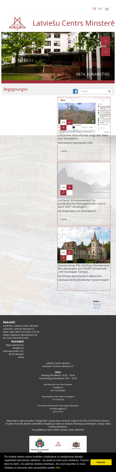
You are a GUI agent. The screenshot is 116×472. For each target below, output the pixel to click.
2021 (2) (96, 307)
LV (100, 9)
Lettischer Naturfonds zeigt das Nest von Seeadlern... (83, 136)
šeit (58, 467)
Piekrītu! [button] (101, 462)
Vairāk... (64, 150)
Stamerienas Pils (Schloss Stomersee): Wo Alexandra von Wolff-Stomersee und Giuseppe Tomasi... (84, 268)
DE (94, 9)
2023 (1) (96, 304)
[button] (105, 51)
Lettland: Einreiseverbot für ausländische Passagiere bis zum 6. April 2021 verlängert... (82, 203)
